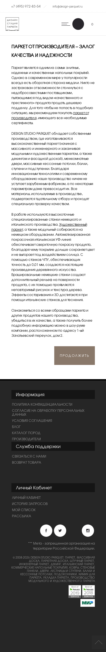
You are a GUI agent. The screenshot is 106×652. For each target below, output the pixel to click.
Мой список (24, 509)
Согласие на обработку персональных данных (48, 412)
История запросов (30, 503)
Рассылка (21, 515)
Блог (16, 426)
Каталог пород (26, 432)
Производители (26, 438)
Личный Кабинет (26, 497)
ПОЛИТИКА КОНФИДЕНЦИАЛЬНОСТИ (42, 404)
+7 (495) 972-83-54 (26, 6)
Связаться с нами (29, 456)
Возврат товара (26, 462)
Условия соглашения (32, 420)
